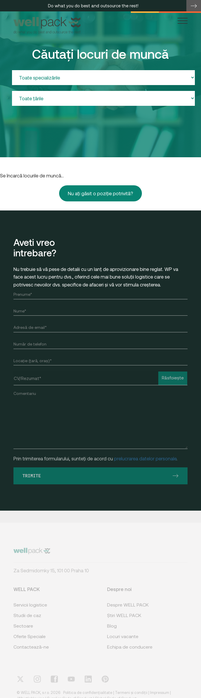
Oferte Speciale (29, 640)
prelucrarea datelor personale (145, 458)
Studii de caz (27, 619)
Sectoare (23, 630)
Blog (112, 630)
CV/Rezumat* (27, 378)
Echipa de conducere (129, 651)
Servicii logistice (30, 609)
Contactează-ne (31, 651)
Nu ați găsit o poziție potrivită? (100, 193)
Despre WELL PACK (128, 609)
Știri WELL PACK (124, 619)
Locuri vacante (122, 640)
